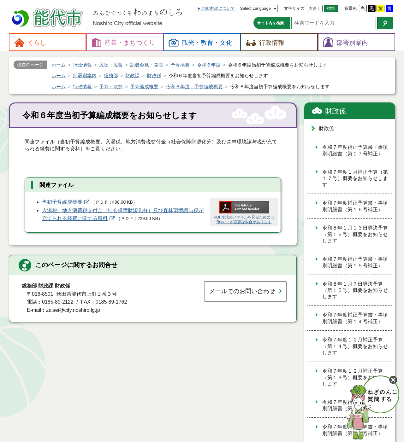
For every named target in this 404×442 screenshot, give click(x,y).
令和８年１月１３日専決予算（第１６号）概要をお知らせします (355, 234)
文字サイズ (294, 8)
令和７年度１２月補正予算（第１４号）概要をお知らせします (355, 346)
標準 (331, 8)
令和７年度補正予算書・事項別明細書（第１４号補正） (355, 318)
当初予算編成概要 (62, 202)
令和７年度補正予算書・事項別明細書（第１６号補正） (355, 206)
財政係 (335, 111)
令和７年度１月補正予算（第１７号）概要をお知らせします (355, 178)
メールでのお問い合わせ (242, 291)
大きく (315, 8)
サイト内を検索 (270, 23)
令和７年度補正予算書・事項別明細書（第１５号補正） (355, 262)
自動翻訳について (218, 8)
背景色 (350, 8)
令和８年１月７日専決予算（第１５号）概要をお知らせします (355, 290)
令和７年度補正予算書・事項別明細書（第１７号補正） (355, 150)
